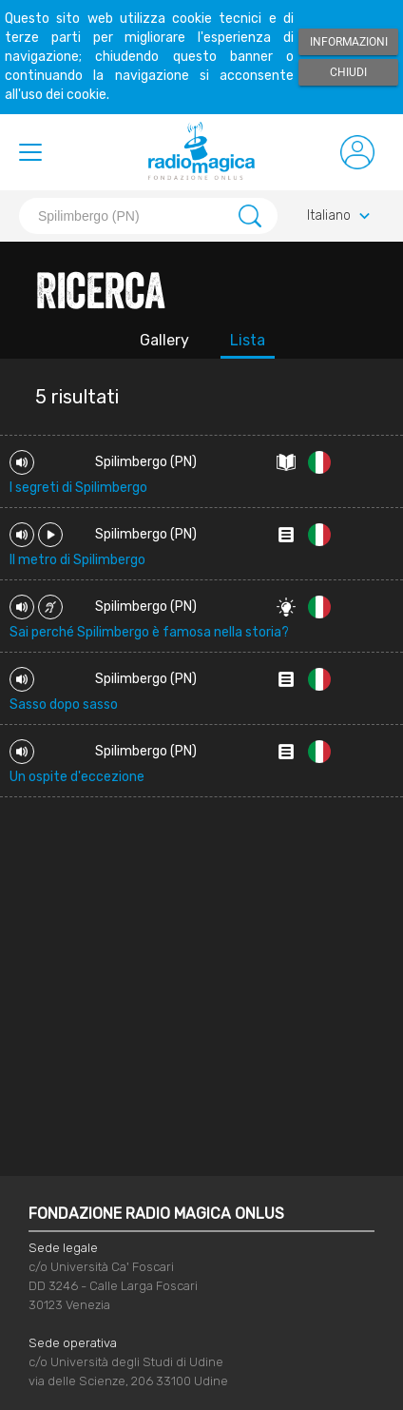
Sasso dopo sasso (64, 704)
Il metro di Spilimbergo (77, 560)
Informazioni (349, 42)
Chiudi (348, 72)
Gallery (164, 340)
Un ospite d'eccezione (77, 777)
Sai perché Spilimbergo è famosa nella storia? (149, 632)
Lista (247, 340)
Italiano (340, 216)
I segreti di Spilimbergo (78, 488)
